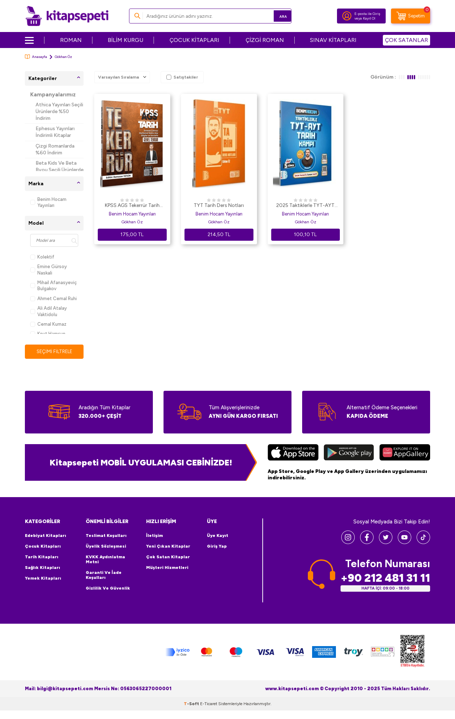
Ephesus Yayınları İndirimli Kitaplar (55, 132)
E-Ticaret (208, 704)
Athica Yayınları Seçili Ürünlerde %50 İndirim (59, 111)
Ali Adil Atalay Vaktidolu (48, 311)
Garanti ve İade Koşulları (104, 576)
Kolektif (42, 257)
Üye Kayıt (217, 536)
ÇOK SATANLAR (406, 40)
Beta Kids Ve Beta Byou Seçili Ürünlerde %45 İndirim (60, 170)
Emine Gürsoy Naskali (48, 269)
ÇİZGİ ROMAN (265, 40)
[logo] (67, 16)
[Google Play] (349, 453)
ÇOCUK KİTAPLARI (194, 40)
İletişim (154, 536)
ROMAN (71, 40)
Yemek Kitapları (43, 578)
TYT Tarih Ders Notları (219, 205)
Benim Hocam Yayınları (48, 202)
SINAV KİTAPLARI (333, 40)
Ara (276, 16)
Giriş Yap (217, 546)
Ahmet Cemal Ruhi (53, 298)
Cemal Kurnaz (48, 324)
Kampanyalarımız (53, 94)
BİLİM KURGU (125, 40)
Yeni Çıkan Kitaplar (168, 546)
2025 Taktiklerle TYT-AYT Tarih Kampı (305, 205)
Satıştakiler (182, 77)
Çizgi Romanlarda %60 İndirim (55, 149)
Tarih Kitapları (41, 557)
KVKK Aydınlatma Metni (105, 560)
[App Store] (293, 453)
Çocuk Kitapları (43, 546)
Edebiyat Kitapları (45, 536)
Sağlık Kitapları (42, 568)
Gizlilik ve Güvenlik (108, 588)
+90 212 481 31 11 (385, 578)
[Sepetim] (410, 16)
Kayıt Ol (369, 18)
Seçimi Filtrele (54, 351)
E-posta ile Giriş (367, 13)
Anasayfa (36, 56)
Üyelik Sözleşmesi (106, 546)
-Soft (192, 704)
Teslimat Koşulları (106, 536)
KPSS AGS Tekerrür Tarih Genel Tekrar (132, 205)
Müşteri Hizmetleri (167, 568)
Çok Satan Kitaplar (168, 557)
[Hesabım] (347, 16)
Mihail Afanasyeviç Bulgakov (53, 285)
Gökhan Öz (132, 221)
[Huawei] (404, 453)
